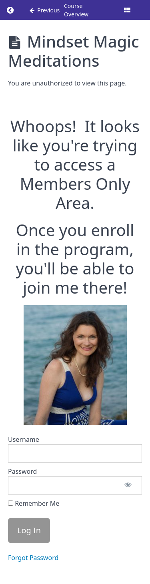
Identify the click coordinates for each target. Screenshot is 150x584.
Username (23, 439)
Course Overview (76, 10)
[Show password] (128, 485)
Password (22, 471)
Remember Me (33, 503)
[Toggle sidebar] (127, 10)
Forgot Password (33, 557)
